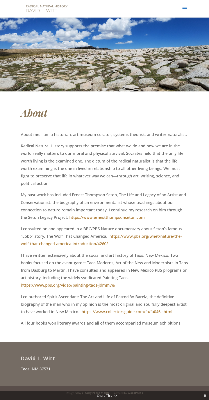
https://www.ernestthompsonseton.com (107, 217)
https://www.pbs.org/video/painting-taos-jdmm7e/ (68, 285)
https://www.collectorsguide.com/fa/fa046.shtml (127, 311)
